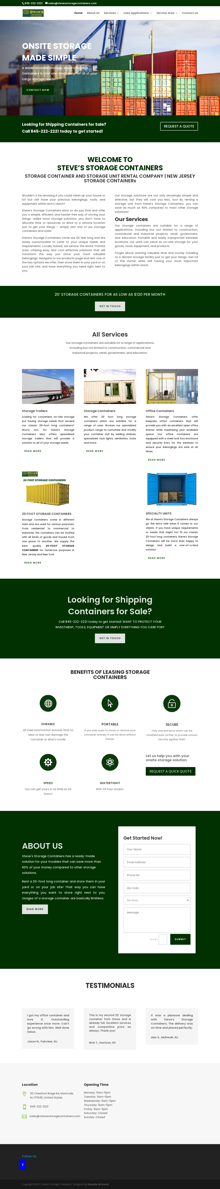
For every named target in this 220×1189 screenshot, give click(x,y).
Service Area (165, 13)
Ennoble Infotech (98, 1184)
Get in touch (110, 306)
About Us (93, 13)
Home (78, 13)
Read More (32, 451)
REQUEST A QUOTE (179, 126)
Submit (184, 939)
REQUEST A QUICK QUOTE (171, 771)
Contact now (37, 90)
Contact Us (190, 13)
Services (110, 13)
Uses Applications (136, 13)
